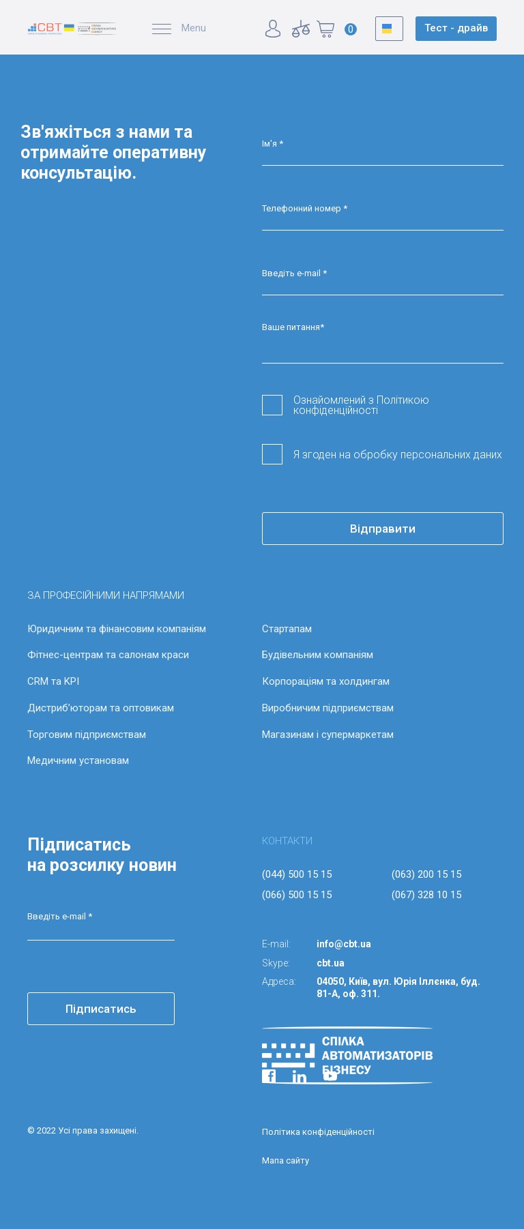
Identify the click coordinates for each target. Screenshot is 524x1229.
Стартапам (287, 629)
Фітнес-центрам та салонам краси (108, 655)
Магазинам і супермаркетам (328, 734)
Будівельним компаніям (317, 655)
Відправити (383, 528)
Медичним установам (78, 760)
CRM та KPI (53, 681)
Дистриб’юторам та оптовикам (100, 708)
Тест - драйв (456, 28)
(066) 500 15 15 (297, 895)
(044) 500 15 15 (297, 874)
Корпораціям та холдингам (326, 681)
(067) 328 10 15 (426, 895)
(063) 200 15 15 (426, 874)
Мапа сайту (285, 1160)
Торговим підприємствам (86, 734)
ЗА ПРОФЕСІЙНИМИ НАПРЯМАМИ (105, 595)
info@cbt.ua (344, 943)
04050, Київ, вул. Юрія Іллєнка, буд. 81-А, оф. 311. (398, 987)
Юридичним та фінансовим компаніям (116, 629)
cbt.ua (331, 963)
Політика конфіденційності (318, 1132)
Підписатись (101, 1009)
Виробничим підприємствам (328, 708)
